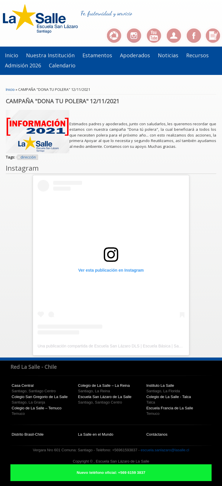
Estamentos (97, 55)
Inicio (11, 55)
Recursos (197, 55)
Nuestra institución (50, 55)
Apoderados (135, 55)
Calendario (62, 65)
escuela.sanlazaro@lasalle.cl (165, 450)
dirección (28, 157)
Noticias (168, 55)
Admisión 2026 (23, 65)
